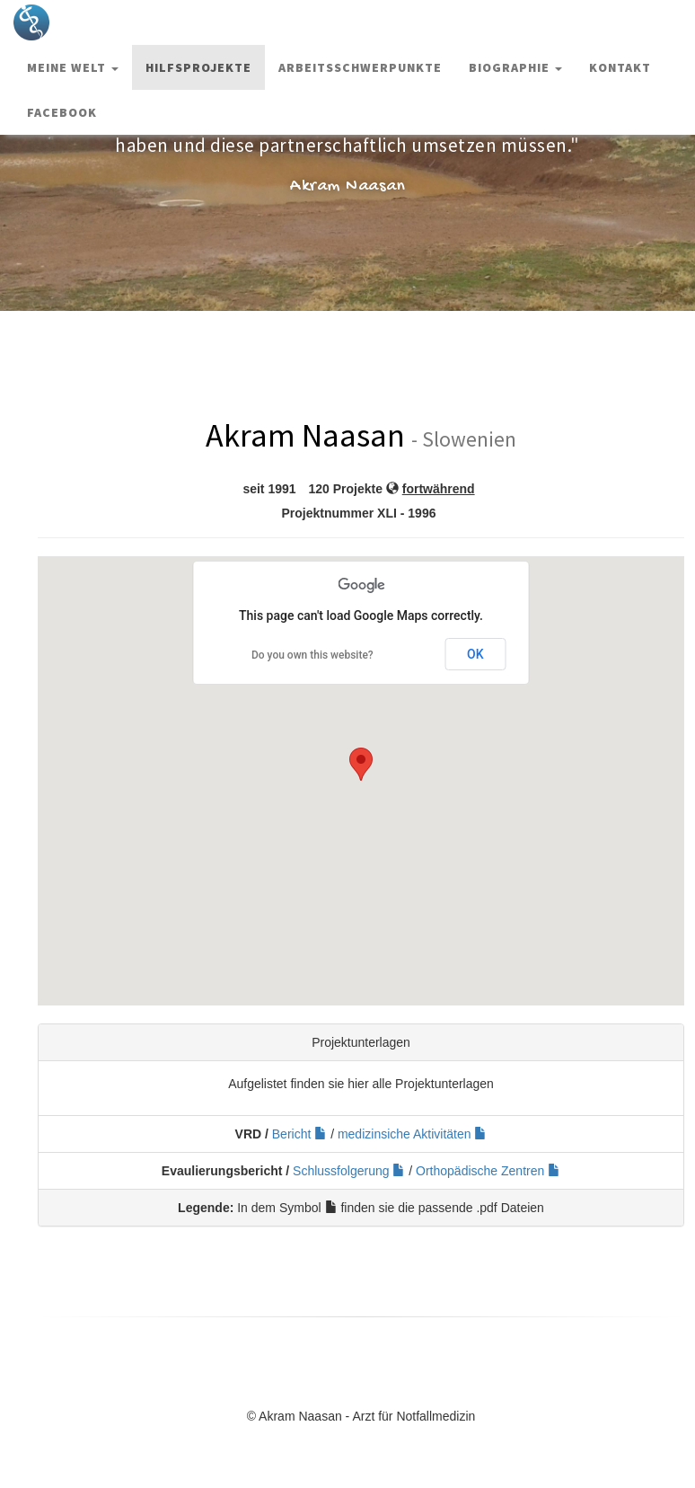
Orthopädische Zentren (488, 1171)
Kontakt (620, 67)
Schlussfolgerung (349, 1171)
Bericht (299, 1134)
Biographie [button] (515, 67)
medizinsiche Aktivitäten (413, 1134)
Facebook (62, 112)
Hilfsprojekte (198, 67)
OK (475, 654)
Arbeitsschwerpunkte (360, 67)
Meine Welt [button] (73, 67)
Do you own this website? (312, 655)
